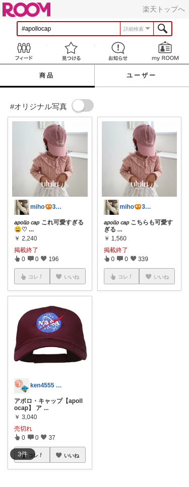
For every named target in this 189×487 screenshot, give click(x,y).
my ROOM (165, 51)
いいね (71, 455)
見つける (71, 51)
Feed (23, 51)
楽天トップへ (164, 9)
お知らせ (118, 51)
